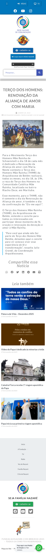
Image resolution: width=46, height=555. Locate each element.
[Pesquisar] (39, 72)
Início (23, 444)
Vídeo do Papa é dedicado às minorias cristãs (22, 349)
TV (23, 454)
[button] (7, 4)
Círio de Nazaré (23, 474)
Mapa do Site (6, 549)
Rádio (23, 459)
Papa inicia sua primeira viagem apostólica (21, 423)
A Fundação (23, 449)
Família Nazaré (26, 115)
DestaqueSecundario (12, 115)
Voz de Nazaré (38, 115)
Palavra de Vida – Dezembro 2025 (17, 314)
